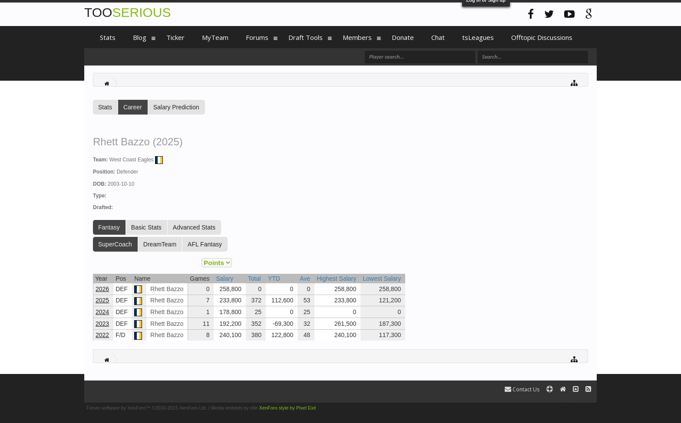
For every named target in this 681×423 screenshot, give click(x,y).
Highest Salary (336, 278)
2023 (102, 323)
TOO (127, 12)
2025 (102, 300)
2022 (102, 334)
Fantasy (109, 227)
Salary (224, 278)
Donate (403, 37)
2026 (102, 288)
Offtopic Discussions (541, 37)
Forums (257, 37)
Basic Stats (146, 227)
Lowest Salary (382, 278)
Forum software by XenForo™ (146, 407)
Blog (139, 37)
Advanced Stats (194, 227)
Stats (105, 107)
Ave (305, 278)
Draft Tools (305, 37)
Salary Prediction (176, 107)
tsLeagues (478, 37)
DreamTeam (159, 244)
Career (132, 107)
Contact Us (522, 389)
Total (254, 278)
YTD (274, 278)
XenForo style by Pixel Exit (287, 407)
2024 (102, 311)
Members (357, 37)
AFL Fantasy (205, 244)
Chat (438, 37)
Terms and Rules (577, 407)
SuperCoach (115, 244)
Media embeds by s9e (234, 407)
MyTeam (215, 37)
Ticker (175, 37)
